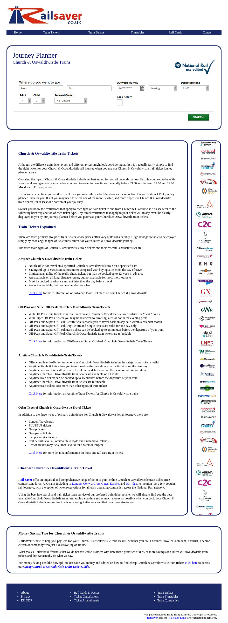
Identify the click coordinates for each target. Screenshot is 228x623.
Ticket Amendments (86, 600)
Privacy (26, 596)
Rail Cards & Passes (86, 592)
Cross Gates (100, 483)
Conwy (87, 483)
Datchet (115, 483)
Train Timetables (167, 596)
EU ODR (26, 600)
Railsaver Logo (177, 617)
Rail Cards (175, 32)
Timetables (137, 32)
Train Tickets (51, 32)
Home (18, 32)
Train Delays (96, 32)
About (25, 592)
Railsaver (152, 617)
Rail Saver (25, 480)
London (76, 483)
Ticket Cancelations (86, 596)
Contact (207, 32)
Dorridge (131, 483)
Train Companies (168, 600)
